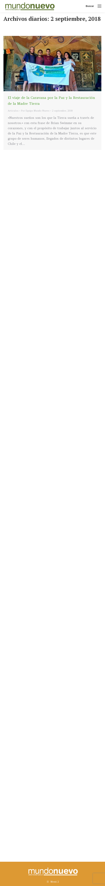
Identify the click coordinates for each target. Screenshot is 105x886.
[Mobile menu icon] (99, 6)
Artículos (13, 110)
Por (35, 110)
